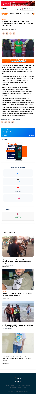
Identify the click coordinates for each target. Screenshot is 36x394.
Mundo (23, 385)
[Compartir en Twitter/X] (3, 33)
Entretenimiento (12, 387)
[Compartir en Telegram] (14, 33)
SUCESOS (4, 19)
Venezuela (26, 13)
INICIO (5, 13)
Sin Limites (26, 391)
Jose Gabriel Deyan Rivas (7, 265)
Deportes (28, 385)
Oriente (12, 13)
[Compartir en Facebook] (7, 33)
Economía (20, 387)
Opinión (25, 387)
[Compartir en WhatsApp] (10, 33)
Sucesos (18, 13)
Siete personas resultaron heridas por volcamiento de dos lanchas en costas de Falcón (16, 261)
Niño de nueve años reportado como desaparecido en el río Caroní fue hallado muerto (16, 358)
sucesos (4, 291)
